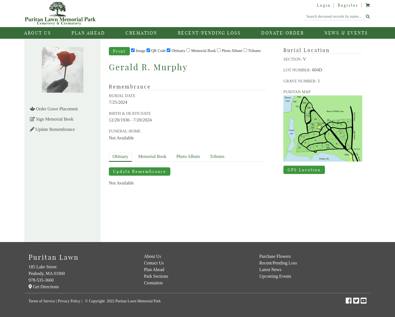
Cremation (153, 282)
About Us (152, 256)
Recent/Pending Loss (209, 33)
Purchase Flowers (275, 256)
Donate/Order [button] (282, 33)
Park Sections (156, 276)
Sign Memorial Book (51, 119)
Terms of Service (42, 301)
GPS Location (304, 169)
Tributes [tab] (217, 156)
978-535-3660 (41, 280)
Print (119, 51)
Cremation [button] (141, 33)
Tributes (254, 51)
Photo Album (232, 51)
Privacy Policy (69, 301)
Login (324, 5)
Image (140, 51)
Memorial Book (203, 51)
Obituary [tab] (120, 156)
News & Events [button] (346, 33)
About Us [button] (37, 33)
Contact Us (154, 263)
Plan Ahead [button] (88, 33)
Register (348, 5)
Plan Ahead (154, 269)
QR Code (158, 51)
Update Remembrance (52, 129)
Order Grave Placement (54, 108)
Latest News (270, 269)
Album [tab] (188, 156)
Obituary (178, 51)
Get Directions (44, 286)
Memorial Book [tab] (152, 156)
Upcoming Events (275, 276)
